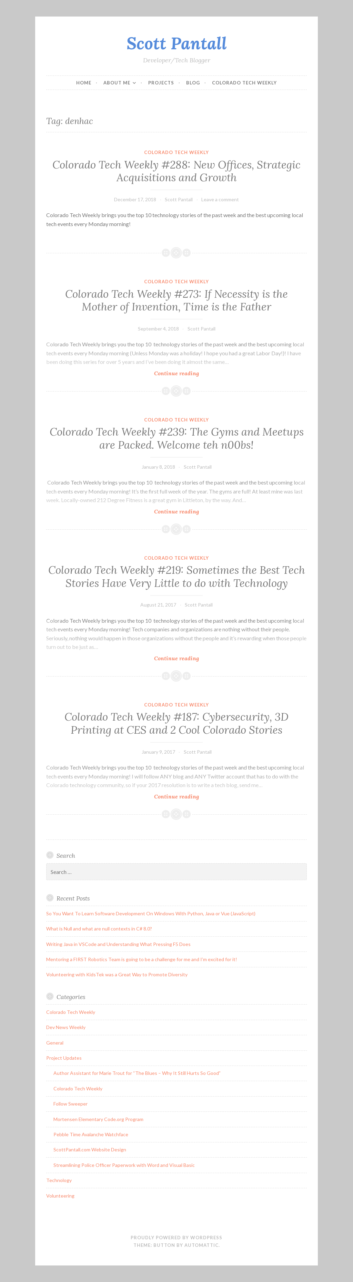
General (54, 1043)
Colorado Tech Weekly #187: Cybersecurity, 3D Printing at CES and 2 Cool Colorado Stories (176, 723)
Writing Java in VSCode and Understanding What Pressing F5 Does (118, 944)
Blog (193, 82)
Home (83, 82)
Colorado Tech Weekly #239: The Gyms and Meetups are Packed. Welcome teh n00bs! (177, 438)
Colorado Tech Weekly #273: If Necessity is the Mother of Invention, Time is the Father (176, 300)
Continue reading (189, 373)
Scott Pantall (177, 43)
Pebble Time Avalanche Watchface (90, 1134)
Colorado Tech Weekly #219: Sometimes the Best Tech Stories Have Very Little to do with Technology (176, 576)
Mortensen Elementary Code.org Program (98, 1119)
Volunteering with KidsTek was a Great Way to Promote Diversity (117, 974)
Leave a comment (220, 199)
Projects (161, 82)
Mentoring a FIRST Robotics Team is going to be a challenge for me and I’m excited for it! (141, 959)
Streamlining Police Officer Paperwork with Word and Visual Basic (124, 1165)
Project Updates (64, 1058)
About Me (116, 82)
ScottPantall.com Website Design (89, 1149)
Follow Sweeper (70, 1104)
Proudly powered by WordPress (176, 1237)
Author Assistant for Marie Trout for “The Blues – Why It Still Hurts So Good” (137, 1073)
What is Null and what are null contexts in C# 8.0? (99, 929)
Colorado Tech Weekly (244, 82)
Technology (59, 1180)
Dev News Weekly (65, 1027)
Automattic (201, 1245)
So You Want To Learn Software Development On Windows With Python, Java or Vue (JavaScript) (150, 913)
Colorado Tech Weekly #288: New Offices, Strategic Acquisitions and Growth (176, 171)
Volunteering (60, 1196)
